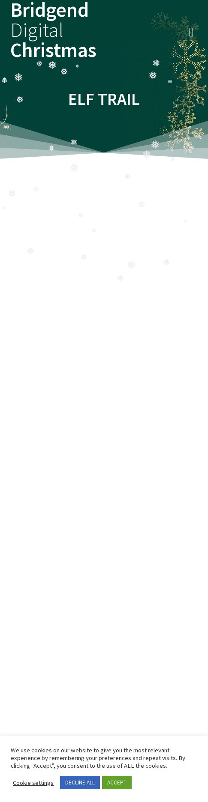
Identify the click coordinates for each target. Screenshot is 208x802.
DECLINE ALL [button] (80, 782)
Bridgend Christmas (53, 30)
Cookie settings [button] (33, 783)
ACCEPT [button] (117, 782)
